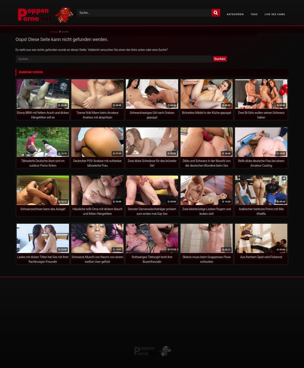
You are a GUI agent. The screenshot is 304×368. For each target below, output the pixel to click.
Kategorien (235, 14)
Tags (254, 14)
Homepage (54, 32)
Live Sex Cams (275, 14)
